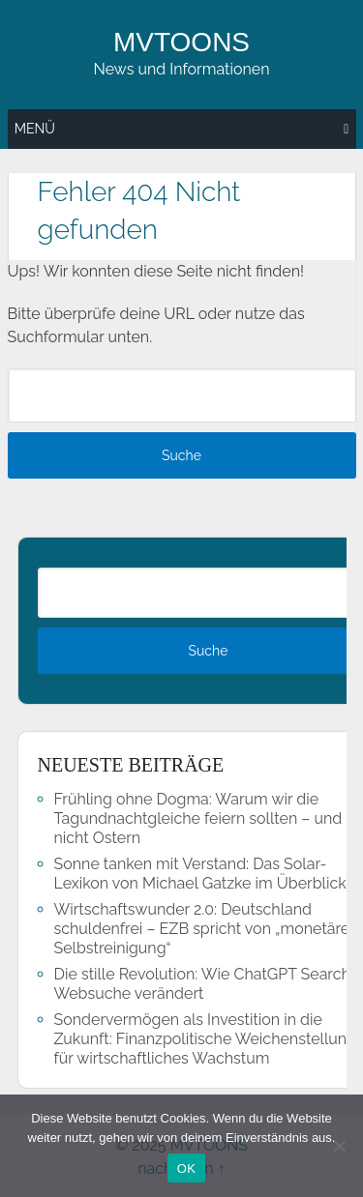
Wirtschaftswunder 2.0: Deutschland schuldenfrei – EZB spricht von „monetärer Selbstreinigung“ (204, 928)
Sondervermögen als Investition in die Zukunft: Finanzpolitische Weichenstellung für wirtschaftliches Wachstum (205, 1038)
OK (186, 1168)
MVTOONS (181, 42)
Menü (35, 128)
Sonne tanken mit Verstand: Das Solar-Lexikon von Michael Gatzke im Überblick (200, 873)
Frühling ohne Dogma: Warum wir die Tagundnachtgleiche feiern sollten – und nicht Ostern (198, 818)
